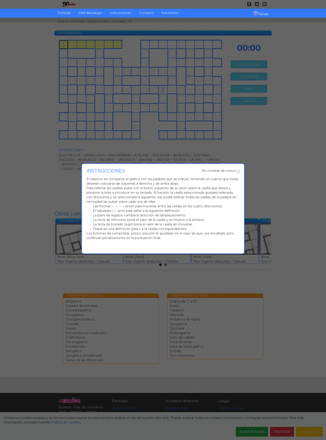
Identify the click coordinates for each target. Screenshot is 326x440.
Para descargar (90, 13)
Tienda (260, 13)
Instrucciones (120, 13)
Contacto (146, 13)
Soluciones (170, 13)
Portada (64, 13)
